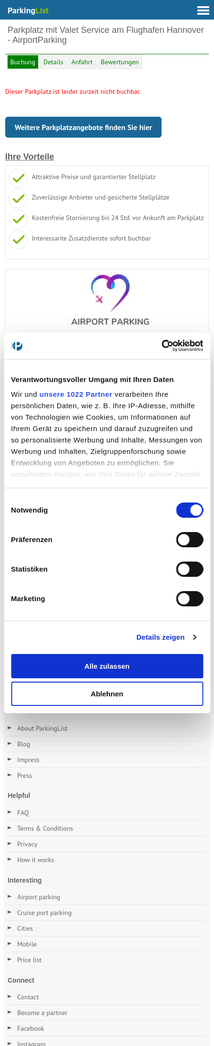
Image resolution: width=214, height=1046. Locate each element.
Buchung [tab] (22, 62)
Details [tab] (53, 62)
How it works (35, 859)
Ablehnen (107, 694)
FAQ (23, 812)
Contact (28, 997)
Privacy (27, 844)
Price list (29, 959)
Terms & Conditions (45, 828)
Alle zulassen (107, 666)
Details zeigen (160, 637)
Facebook (30, 1028)
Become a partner (42, 1012)
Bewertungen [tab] (120, 62)
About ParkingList (42, 728)
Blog (23, 744)
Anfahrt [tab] (82, 62)
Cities (25, 928)
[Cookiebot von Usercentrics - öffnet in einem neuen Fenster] (161, 346)
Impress (28, 759)
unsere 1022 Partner (76, 394)
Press (24, 775)
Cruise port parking (44, 912)
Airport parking (38, 897)
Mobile (27, 944)
